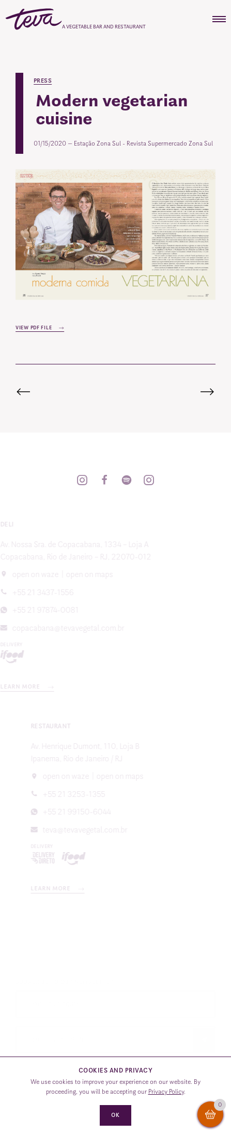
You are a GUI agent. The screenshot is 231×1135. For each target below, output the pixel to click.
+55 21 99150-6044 (90, 812)
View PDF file (35, 328)
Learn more (65, 888)
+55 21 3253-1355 (87, 794)
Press (44, 81)
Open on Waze (79, 776)
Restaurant (64, 726)
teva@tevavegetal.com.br (98, 830)
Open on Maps (75, 574)
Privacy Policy (166, 1092)
